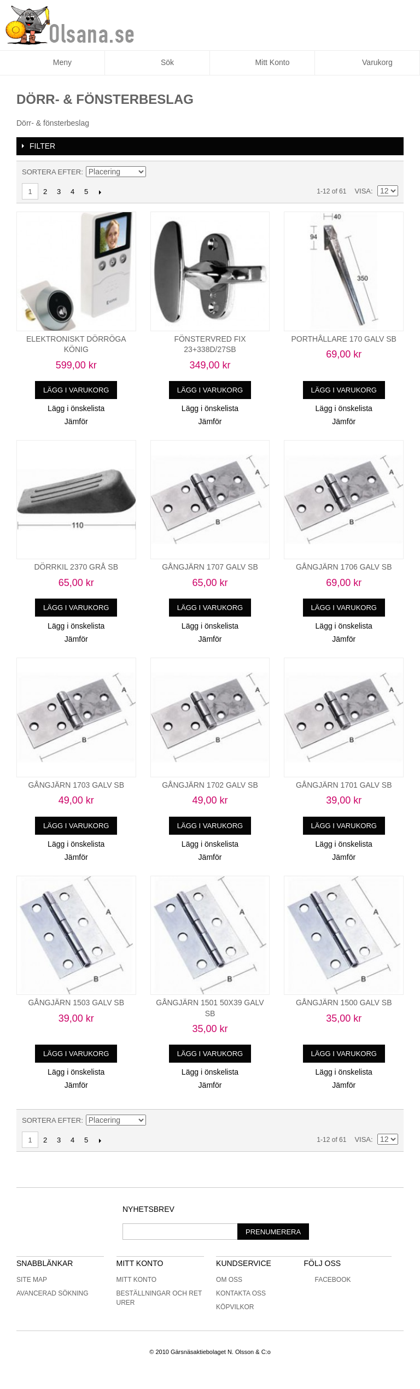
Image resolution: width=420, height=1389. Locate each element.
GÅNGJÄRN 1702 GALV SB (210, 785)
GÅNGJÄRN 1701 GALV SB (344, 785)
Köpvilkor (235, 1307)
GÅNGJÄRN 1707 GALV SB (210, 566)
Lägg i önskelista (76, 408)
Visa (362, 191)
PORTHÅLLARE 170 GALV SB (343, 339)
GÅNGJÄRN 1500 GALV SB (344, 1002)
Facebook (327, 1279)
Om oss (229, 1279)
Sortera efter (51, 172)
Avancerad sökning (52, 1293)
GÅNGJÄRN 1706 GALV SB (344, 566)
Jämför (76, 421)
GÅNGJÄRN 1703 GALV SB (76, 785)
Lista (390, 172)
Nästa (100, 192)
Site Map (31, 1279)
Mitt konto (136, 1279)
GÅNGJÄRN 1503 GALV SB (76, 1002)
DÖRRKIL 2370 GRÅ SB (76, 566)
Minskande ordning (156, 172)
